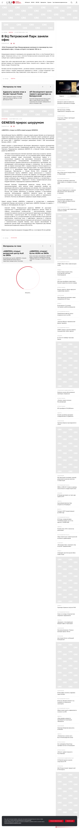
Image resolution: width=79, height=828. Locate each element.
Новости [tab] (61, 96)
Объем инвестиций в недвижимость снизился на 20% (67, 711)
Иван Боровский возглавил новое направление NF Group (66, 298)
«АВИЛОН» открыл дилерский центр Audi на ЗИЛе (13, 253)
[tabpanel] (67, 463)
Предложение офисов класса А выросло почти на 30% (65, 314)
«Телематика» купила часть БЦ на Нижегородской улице (65, 736)
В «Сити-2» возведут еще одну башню (65, 338)
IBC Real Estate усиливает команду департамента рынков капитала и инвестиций (66, 479)
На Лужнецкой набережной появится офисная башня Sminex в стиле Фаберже (66, 201)
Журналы (49, 2)
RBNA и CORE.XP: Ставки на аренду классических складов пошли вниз (67, 487)
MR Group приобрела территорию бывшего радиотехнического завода (67, 282)
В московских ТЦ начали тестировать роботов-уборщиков (66, 306)
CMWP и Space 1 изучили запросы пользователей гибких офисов (66, 330)
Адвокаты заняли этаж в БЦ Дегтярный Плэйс (14, 93)
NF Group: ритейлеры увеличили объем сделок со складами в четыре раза (67, 182)
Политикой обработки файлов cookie (12, 822)
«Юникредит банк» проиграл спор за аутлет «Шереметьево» (66, 545)
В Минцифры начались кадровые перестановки (66, 693)
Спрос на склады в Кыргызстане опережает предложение (66, 614)
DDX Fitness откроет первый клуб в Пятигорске (66, 768)
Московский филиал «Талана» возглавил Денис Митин (65, 630)
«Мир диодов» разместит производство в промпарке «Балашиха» (64, 720)
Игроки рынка (61, 115)
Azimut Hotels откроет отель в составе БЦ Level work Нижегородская (64, 273)
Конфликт (60, 542)
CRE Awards (27, 2)
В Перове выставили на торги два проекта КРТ (66, 495)
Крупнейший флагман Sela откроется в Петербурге (64, 503)
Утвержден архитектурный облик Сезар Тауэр (66, 553)
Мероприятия (43, 2)
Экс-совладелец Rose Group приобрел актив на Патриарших (66, 744)
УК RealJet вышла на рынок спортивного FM (64, 760)
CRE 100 (32, 2)
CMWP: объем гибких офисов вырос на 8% (67, 264)
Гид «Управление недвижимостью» (60, 2)
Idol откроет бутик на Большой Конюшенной (65, 638)
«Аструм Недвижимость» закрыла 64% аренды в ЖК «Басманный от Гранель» (66, 191)
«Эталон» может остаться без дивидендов (64, 401)
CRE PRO (37, 2)
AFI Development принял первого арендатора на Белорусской (40, 94)
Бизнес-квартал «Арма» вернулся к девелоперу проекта (66, 290)
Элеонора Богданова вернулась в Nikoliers (65, 728)
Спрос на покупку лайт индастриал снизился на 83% (66, 210)
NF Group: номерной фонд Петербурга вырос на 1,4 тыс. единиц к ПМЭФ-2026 (65, 520)
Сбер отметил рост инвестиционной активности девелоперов (67, 537)
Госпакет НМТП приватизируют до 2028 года (65, 511)
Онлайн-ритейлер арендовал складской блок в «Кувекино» (65, 415)
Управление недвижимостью (65, 188)
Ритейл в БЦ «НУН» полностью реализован (65, 529)
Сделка (59, 279)
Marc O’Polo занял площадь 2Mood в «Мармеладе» (66, 173)
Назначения (60, 295)
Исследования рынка (63, 99)
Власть (59, 509)
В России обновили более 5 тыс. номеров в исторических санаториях (66, 702)
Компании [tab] (73, 96)
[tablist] (67, 96)
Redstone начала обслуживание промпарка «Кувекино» (66, 393)
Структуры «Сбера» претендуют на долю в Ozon (66, 118)
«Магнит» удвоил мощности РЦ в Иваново (64, 752)
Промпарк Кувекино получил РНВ (66, 607)
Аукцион (59, 335)
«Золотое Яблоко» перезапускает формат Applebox (66, 322)
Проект (59, 197)
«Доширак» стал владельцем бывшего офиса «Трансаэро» (65, 622)
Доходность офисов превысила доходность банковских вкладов (66, 102)
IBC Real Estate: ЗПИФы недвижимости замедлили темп (65, 110)
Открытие (60, 636)
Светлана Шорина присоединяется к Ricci (66, 423)
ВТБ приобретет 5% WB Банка (65, 408)
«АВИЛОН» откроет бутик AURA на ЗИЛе (39, 252)
